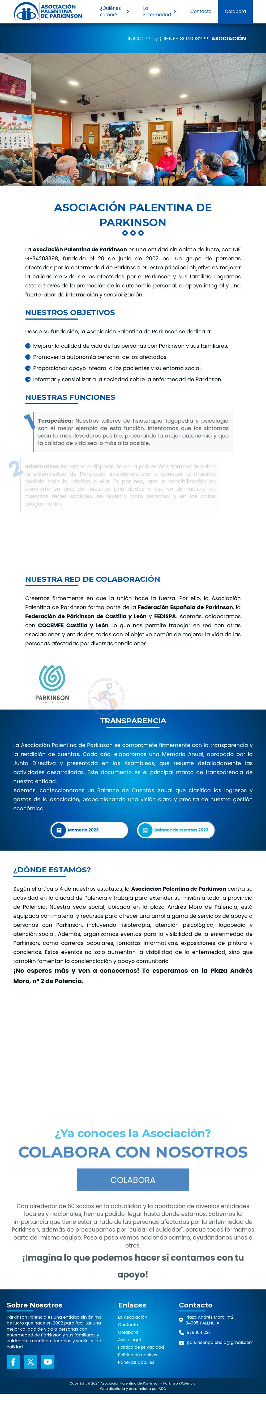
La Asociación (132, 1317)
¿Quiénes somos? (115, 11)
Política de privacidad (141, 1347)
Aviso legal (129, 1340)
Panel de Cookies (136, 1362)
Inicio (136, 38)
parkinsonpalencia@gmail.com (220, 1342)
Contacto (201, 11)
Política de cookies (137, 1355)
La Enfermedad (160, 11)
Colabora (235, 11)
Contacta (128, 1325)
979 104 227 (199, 1332)
